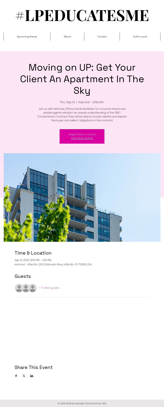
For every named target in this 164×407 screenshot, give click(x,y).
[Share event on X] (23, 376)
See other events (82, 138)
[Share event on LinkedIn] (31, 376)
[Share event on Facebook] (16, 376)
